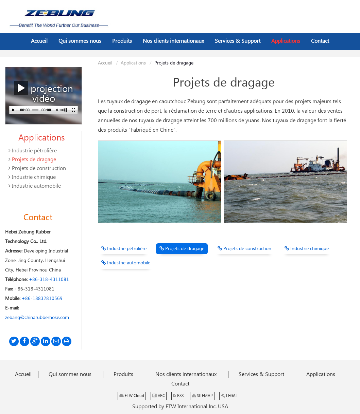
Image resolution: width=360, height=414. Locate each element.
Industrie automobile (125, 263)
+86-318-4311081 (49, 280)
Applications (133, 63)
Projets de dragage (181, 249)
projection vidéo (43, 93)
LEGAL (229, 395)
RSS (178, 395)
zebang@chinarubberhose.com (37, 318)
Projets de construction (244, 249)
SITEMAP (202, 395)
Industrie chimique (307, 249)
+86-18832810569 (42, 299)
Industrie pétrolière (124, 249)
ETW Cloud (131, 395)
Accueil (105, 63)
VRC (158, 395)
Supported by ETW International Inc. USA (180, 406)
